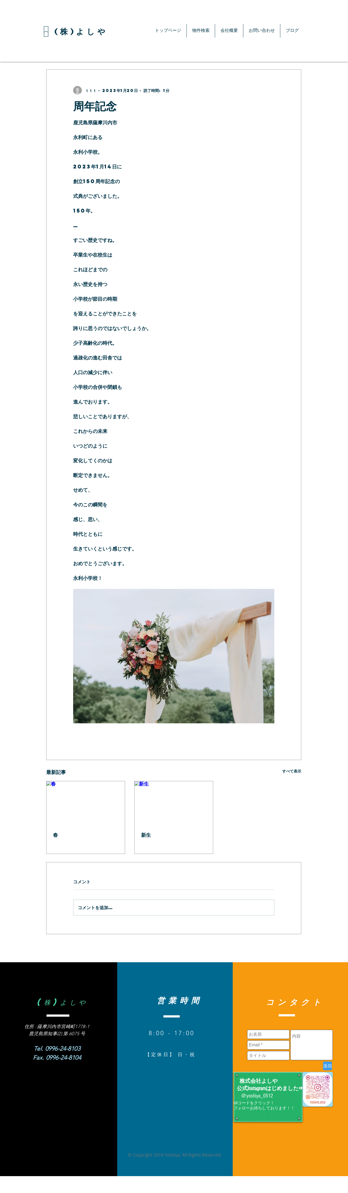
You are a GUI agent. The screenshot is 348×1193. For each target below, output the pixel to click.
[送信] (327, 1066)
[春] (85, 803)
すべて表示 (291, 771)
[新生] (174, 803)
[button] (201, 31)
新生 (146, 835)
